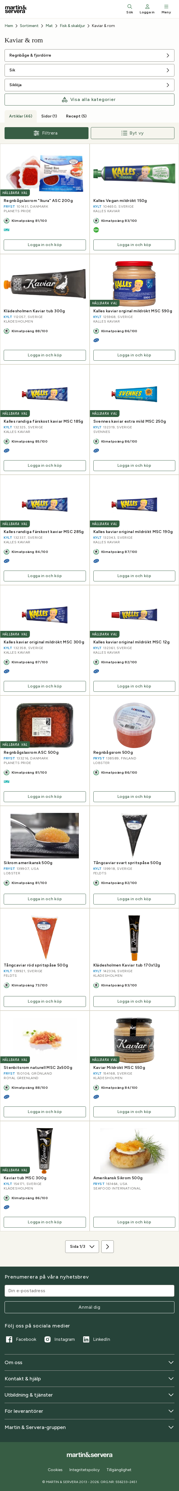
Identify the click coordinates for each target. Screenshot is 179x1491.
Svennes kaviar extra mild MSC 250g (129, 421)
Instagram (59, 1339)
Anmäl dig (89, 1307)
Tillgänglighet (118, 1469)
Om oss (89, 1362)
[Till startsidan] (16, 9)
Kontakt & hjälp (89, 1378)
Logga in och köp (45, 244)
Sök (129, 9)
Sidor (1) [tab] (49, 116)
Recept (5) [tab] (76, 116)
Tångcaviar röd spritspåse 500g (36, 965)
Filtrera (45, 133)
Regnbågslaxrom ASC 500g (31, 752)
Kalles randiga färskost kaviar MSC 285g (44, 532)
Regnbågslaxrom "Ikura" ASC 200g (38, 201)
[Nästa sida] (107, 1246)
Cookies (55, 1470)
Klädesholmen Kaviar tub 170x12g (126, 965)
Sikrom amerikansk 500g (28, 863)
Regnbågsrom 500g (113, 752)
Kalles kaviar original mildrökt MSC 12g (131, 642)
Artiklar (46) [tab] (20, 116)
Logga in (147, 9)
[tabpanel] (89, 695)
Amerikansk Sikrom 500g (118, 1178)
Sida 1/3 (82, 1246)
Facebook (20, 1339)
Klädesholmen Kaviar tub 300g (34, 311)
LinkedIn (96, 1339)
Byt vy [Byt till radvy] (133, 133)
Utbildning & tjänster (89, 1394)
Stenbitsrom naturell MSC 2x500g (38, 1067)
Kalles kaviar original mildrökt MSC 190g (133, 532)
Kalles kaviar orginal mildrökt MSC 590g (132, 311)
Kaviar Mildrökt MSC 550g (119, 1067)
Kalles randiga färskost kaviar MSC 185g (43, 421)
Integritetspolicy (84, 1469)
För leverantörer (89, 1411)
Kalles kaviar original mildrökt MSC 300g (44, 642)
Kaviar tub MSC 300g (25, 1178)
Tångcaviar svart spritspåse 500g (127, 863)
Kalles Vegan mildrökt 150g (120, 201)
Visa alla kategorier (88, 99)
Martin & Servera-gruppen (89, 1427)
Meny (166, 9)
